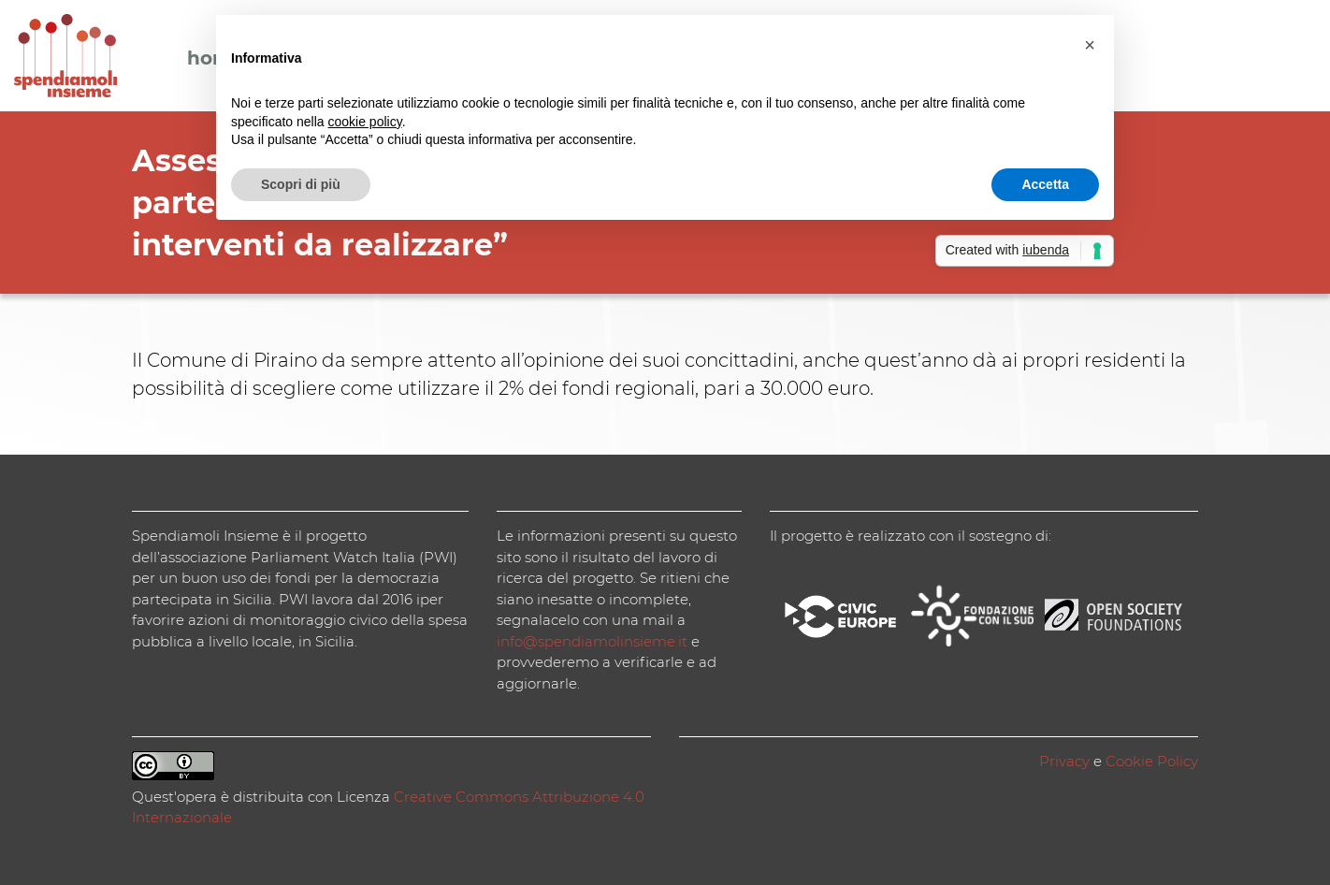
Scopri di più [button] (300, 184)
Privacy (1064, 761)
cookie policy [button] (365, 121)
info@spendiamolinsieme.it (592, 641)
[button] (1090, 45)
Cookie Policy (1152, 761)
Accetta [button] (1045, 184)
